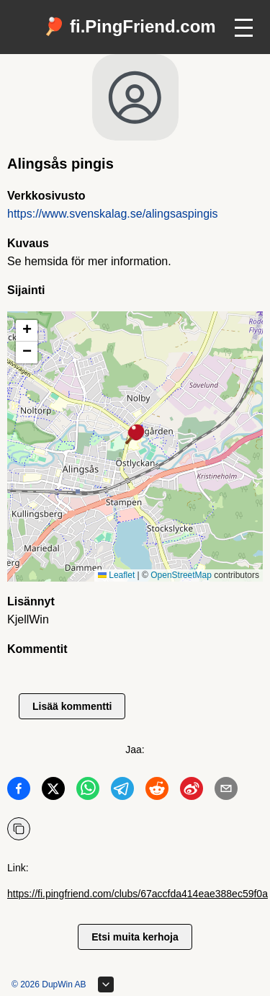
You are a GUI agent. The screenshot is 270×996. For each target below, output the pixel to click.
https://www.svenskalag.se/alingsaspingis (112, 214)
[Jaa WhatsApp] (87, 791)
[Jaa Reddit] (156, 791)
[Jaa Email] (226, 791)
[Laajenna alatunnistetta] (106, 984)
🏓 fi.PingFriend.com (129, 26)
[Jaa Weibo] (191, 791)
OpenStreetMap (181, 575)
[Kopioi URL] (18, 828)
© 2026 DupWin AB (49, 984)
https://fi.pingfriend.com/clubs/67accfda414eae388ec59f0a (137, 893)
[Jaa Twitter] (53, 791)
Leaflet (116, 575)
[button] (135, 435)
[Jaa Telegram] (122, 791)
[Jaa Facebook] (18, 791)
